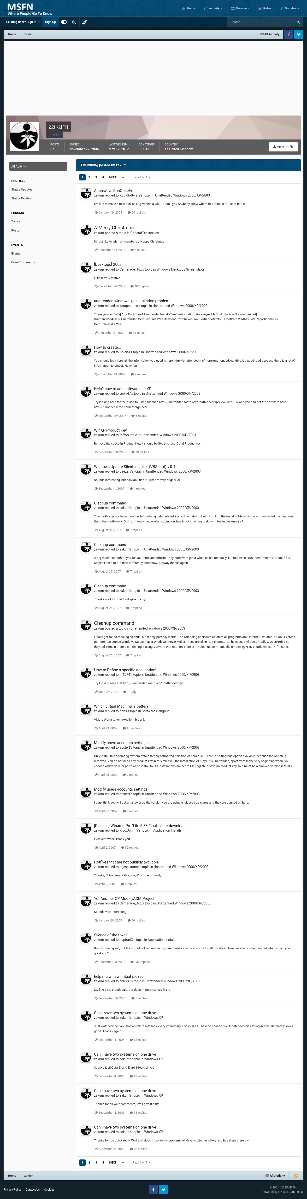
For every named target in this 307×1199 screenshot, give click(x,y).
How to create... (107, 347)
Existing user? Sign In (23, 22)
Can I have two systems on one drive (125, 1013)
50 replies (129, 847)
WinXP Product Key (110, 430)
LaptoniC (126, 940)
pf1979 (125, 675)
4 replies (137, 488)
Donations (291, 8)
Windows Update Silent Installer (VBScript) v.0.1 (134, 466)
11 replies (137, 333)
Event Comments (23, 262)
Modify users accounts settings (121, 743)
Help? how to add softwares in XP (122, 389)
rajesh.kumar (129, 867)
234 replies (140, 962)
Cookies (49, 1189)
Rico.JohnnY (129, 830)
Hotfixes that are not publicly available (126, 862)
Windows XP (153, 1017)
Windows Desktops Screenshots (181, 269)
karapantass (129, 306)
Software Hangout (155, 711)
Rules (267, 8)
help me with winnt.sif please (118, 976)
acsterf (125, 747)
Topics (16, 221)
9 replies (130, 774)
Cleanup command (110, 503)
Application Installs (167, 830)
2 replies (138, 374)
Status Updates (21, 189)
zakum (99, 195)
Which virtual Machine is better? (121, 706)
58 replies (136, 212)
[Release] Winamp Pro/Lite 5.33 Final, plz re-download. (140, 825)
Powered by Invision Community (282, 1191)
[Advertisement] (153, 77)
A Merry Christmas (114, 228)
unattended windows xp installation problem (131, 301)
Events (15, 253)
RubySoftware (130, 195)
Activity (214, 8)
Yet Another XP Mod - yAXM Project (124, 898)
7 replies (134, 530)
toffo (123, 435)
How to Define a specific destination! (125, 670)
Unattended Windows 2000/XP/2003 (182, 195)
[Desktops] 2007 (108, 264)
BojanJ (125, 352)
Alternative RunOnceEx (113, 190)
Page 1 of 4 (141, 177)
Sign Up (50, 22)
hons (123, 711)
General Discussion (144, 233)
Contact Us (33, 1189)
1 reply (129, 692)
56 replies (136, 920)
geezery (125, 471)
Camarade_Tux (131, 269)
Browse (242, 8)
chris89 (125, 981)
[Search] (245, 22)
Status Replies (21, 198)
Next (112, 177)
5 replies (139, 415)
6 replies (138, 250)
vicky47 (125, 393)
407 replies (140, 286)
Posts (15, 230)
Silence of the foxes (111, 935)
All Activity (18, 166)
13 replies (140, 452)
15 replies (131, 728)
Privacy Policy (12, 1189)
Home (190, 8)
